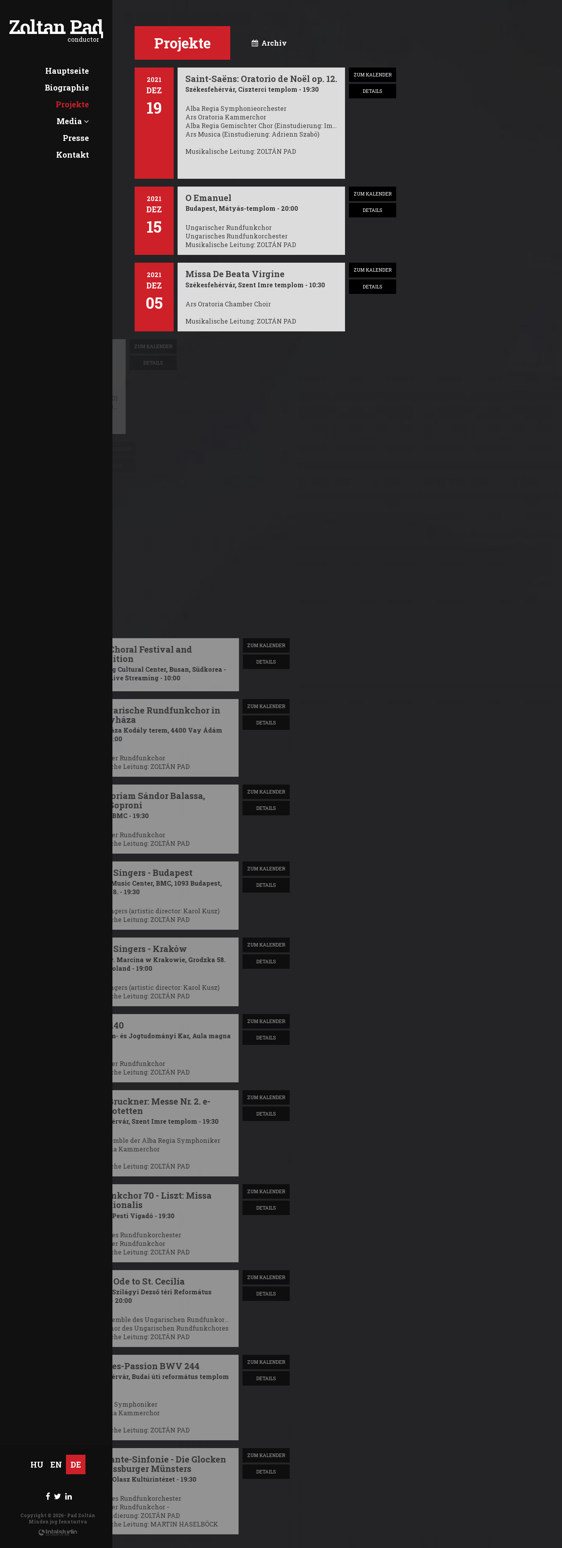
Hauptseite (67, 71)
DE (76, 1464)
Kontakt (72, 154)
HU (36, 1464)
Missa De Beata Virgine (235, 273)
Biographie (67, 87)
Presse (76, 138)
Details (372, 91)
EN (56, 1464)
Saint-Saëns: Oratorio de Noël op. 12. (261, 78)
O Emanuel (208, 197)
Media (73, 121)
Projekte (72, 104)
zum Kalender (373, 74)
